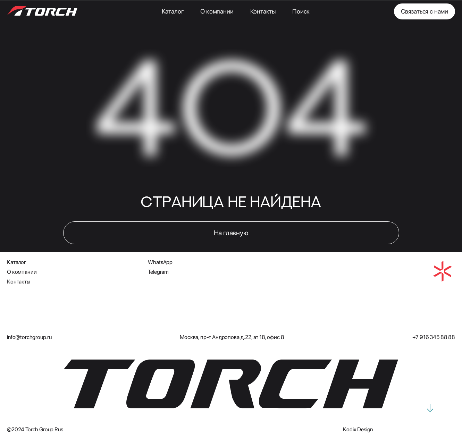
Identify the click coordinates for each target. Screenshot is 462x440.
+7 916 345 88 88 (433, 337)
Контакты (263, 11)
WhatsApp (160, 262)
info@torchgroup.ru (29, 337)
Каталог (173, 11)
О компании (216, 11)
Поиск (301, 11)
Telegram (158, 272)
